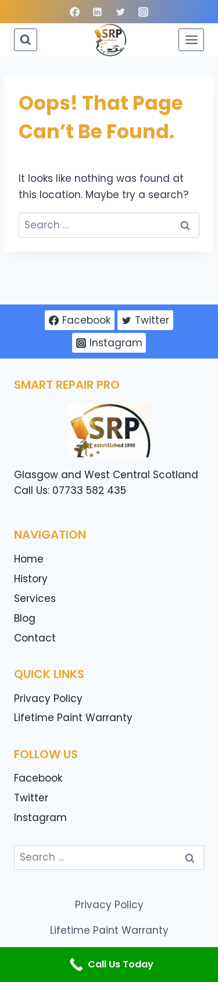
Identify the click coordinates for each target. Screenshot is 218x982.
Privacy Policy (48, 698)
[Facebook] (75, 11)
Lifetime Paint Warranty (73, 718)
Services (35, 598)
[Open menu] (191, 39)
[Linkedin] (98, 11)
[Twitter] (120, 11)
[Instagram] (143, 11)
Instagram (40, 818)
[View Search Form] (25, 40)
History (31, 579)
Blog (24, 618)
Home (29, 559)
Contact (35, 638)
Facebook (38, 778)
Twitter (31, 798)
